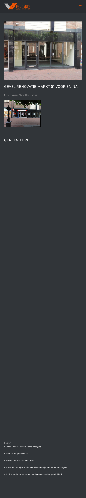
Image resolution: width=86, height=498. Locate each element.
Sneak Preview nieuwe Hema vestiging (23, 446)
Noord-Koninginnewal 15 (17, 453)
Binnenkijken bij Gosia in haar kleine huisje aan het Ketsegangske (36, 467)
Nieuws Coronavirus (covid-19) (20, 460)
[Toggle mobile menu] (80, 6)
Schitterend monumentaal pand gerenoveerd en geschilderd (34, 474)
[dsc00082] (43, 50)
